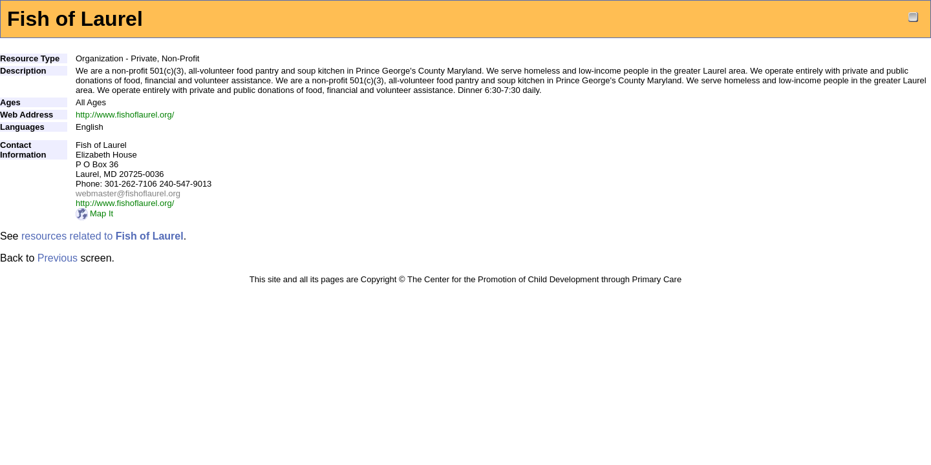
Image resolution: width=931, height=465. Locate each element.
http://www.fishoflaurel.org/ (125, 114)
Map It (94, 213)
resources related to (102, 236)
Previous (57, 258)
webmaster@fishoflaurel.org (128, 193)
